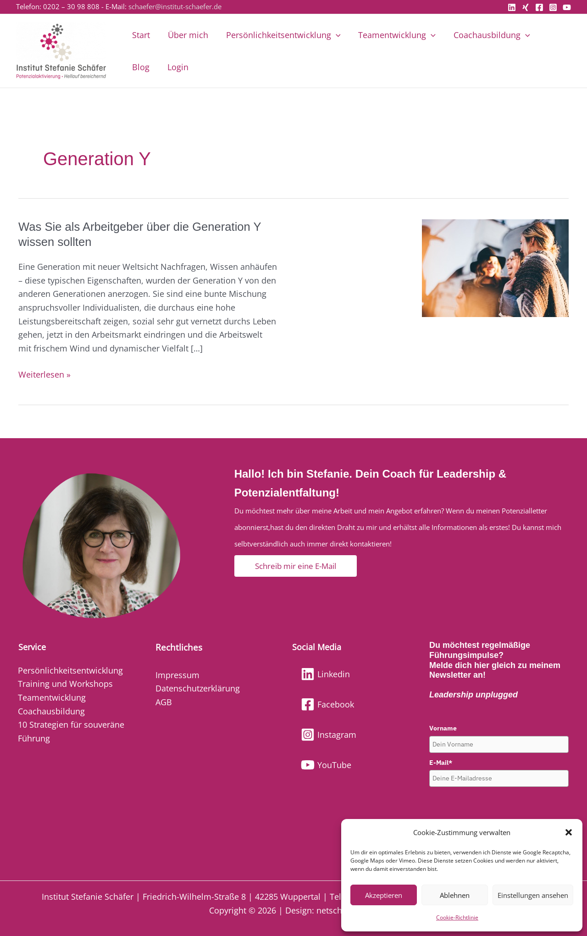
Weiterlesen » (44, 374)
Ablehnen (455, 895)
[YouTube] (567, 7)
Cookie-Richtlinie (457, 917)
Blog (549, 34)
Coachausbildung (486, 35)
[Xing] (525, 7)
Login (142, 66)
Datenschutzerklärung (197, 688)
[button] (568, 832)
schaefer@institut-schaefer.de (175, 6)
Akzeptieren (383, 895)
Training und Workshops (65, 683)
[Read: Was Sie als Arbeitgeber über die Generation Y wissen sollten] (495, 267)
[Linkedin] (512, 7)
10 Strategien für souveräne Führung (71, 731)
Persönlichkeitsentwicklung (280, 35)
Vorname (443, 728)
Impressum (177, 674)
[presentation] (499, 809)
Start (141, 34)
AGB (163, 702)
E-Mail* (440, 762)
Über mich (186, 34)
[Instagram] (553, 7)
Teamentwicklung (393, 35)
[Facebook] (539, 7)
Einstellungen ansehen (533, 895)
